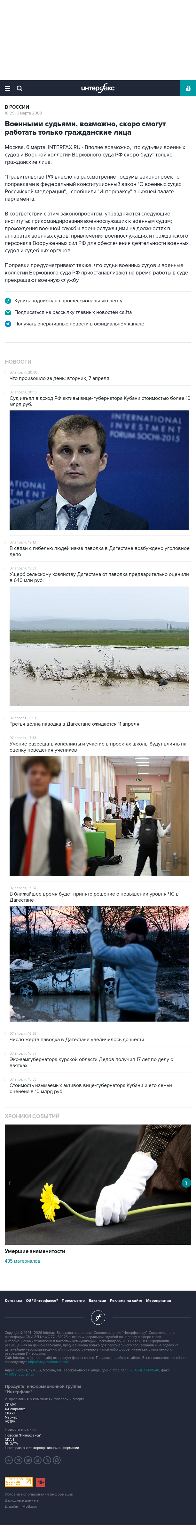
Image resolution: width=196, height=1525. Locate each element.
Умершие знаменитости (35, 1251)
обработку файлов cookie (48, 1362)
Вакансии (97, 1300)
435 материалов (22, 1261)
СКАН (9, 1439)
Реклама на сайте (126, 1300)
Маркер (11, 1417)
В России (17, 107)
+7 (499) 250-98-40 (144, 1370)
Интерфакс (98, 88)
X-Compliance (15, 1409)
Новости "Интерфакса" (23, 1435)
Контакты (13, 1300)
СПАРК (10, 1405)
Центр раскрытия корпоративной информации (42, 1448)
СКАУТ (10, 1413)
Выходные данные (22, 1500)
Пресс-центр (73, 1300)
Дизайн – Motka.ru (21, 1506)
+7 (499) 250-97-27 (20, 1374)
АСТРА (10, 1422)
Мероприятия (158, 1300)
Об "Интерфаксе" (42, 1300)
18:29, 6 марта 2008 (23, 113)
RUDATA (11, 1444)
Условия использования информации (39, 1494)
